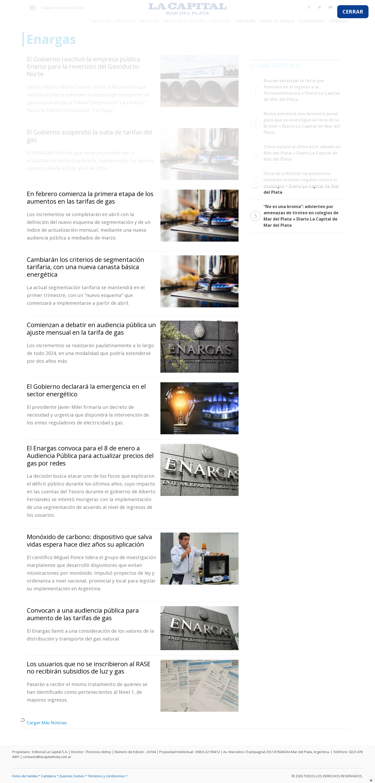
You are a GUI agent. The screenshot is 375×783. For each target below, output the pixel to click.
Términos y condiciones (106, 776)
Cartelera (48, 776)
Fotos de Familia (25, 776)
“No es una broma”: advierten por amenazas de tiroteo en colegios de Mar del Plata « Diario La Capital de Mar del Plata (294, 216)
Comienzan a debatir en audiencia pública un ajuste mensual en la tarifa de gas (91, 328)
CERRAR (352, 11)
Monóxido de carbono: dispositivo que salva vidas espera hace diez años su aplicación (89, 540)
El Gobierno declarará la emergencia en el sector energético (86, 390)
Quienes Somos (71, 776)
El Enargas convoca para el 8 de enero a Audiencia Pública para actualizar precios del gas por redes (90, 455)
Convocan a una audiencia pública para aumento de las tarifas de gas (83, 614)
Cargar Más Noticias (47, 723)
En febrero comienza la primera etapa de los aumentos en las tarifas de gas (90, 197)
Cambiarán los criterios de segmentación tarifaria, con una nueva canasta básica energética (85, 267)
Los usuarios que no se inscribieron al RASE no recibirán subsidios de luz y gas (89, 667)
